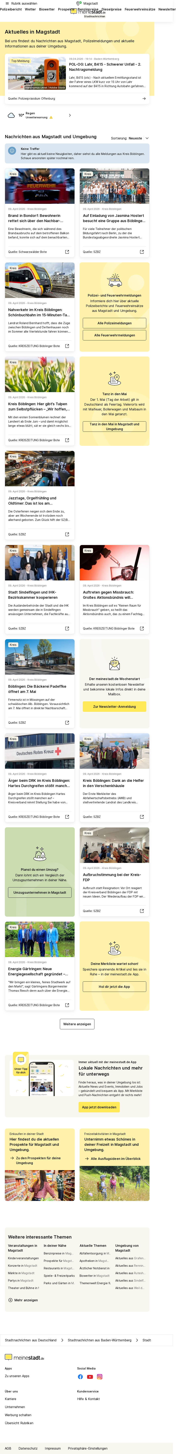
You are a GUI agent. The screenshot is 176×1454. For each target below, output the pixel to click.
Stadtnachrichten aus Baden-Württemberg (95, 1340)
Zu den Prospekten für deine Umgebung (35, 1160)
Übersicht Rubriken (19, 1423)
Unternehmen (15, 1407)
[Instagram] (99, 1377)
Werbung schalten (18, 1415)
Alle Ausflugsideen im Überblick (112, 1158)
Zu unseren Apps (17, 1376)
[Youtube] (90, 1377)
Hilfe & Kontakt (88, 1399)
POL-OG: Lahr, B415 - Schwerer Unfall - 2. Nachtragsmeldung (105, 67)
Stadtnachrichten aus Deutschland (31, 1340)
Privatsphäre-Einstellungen (87, 1448)
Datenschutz (28, 1448)
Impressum (53, 1448)
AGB (8, 1448)
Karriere (10, 1399)
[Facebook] (80, 1377)
